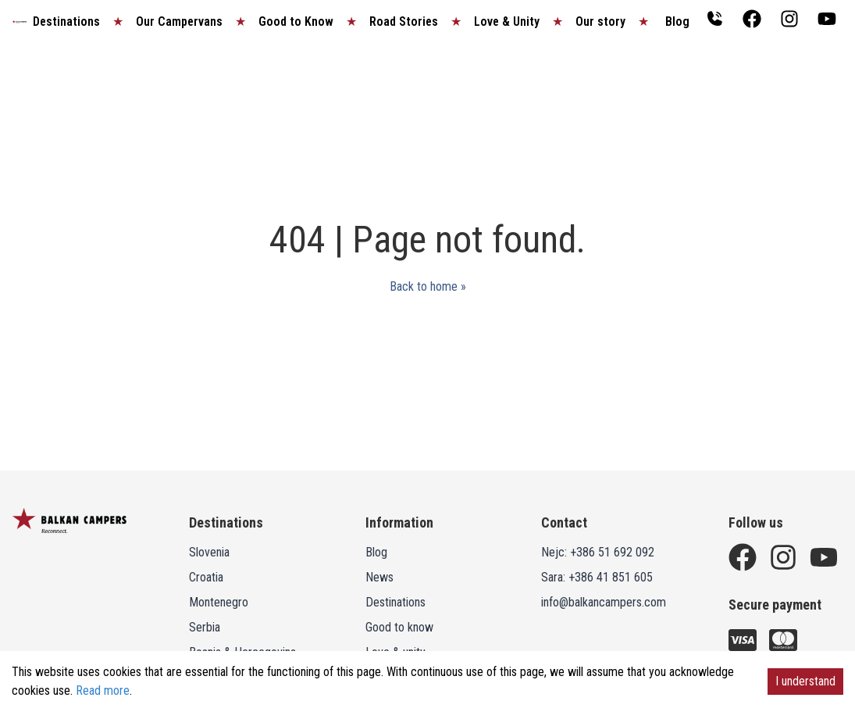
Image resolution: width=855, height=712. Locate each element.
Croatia (206, 577)
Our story (600, 21)
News (379, 577)
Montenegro (218, 602)
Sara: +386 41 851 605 (597, 577)
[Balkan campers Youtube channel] (827, 18)
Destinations (66, 21)
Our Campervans (179, 21)
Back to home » (428, 286)
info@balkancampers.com (603, 602)
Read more (103, 690)
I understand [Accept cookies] (805, 681)
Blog (677, 21)
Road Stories (403, 21)
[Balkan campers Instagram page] (789, 18)
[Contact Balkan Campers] (714, 18)
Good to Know (295, 21)
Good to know (399, 627)
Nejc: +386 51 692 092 (597, 552)
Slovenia (209, 552)
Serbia (204, 627)
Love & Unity (507, 21)
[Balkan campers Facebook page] (752, 18)
